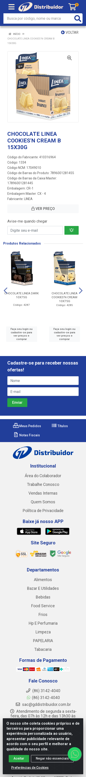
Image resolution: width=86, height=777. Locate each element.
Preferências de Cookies (30, 767)
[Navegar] (5, 290)
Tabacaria (43, 649)
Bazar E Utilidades (43, 588)
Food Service (43, 606)
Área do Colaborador (43, 475)
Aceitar (19, 758)
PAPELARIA (43, 640)
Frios (43, 614)
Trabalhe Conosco (43, 484)
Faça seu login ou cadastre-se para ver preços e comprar (22, 334)
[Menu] (11, 7)
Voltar (69, 32)
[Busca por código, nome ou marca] (38, 18)
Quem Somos (43, 502)
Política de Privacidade (43, 510)
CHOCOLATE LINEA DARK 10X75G (21, 295)
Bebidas (43, 597)
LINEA (28, 199)
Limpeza (43, 632)
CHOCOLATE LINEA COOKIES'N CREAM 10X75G (65, 297)
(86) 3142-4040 (43, 697)
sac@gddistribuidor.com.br (43, 704)
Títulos (59, 426)
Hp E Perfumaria (43, 623)
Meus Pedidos (27, 426)
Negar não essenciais (52, 758)
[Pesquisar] (78, 18)
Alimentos (43, 579)
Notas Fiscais (26, 435)
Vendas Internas (43, 493)
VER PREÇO (43, 208)
